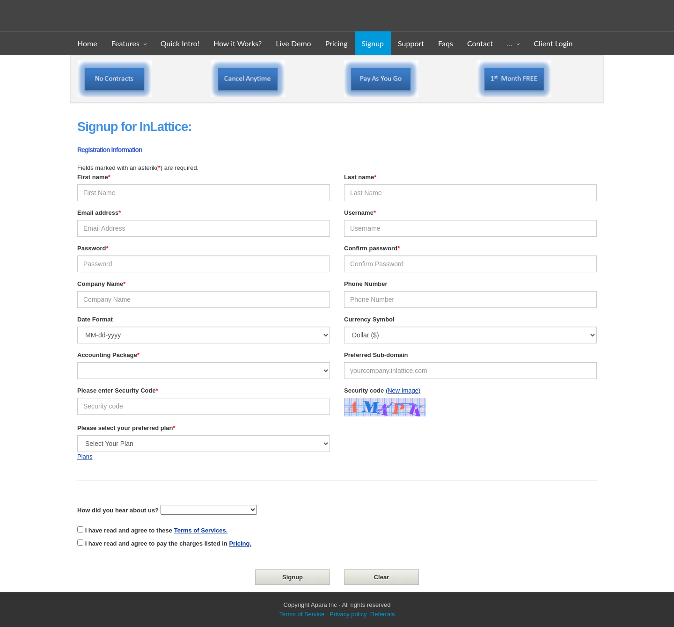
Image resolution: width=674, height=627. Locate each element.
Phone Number (365, 283)
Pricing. (240, 543)
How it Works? (237, 43)
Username (359, 212)
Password (91, 248)
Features (125, 43)
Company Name (100, 283)
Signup (373, 43)
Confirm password (370, 248)
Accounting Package (107, 354)
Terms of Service (301, 614)
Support (411, 43)
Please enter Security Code (116, 390)
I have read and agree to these (156, 530)
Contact (480, 43)
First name (92, 177)
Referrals (382, 614)
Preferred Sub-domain (376, 354)
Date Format (95, 319)
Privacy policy (347, 614)
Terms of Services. (201, 530)
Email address (97, 212)
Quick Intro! (180, 43)
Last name (359, 177)
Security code (364, 390)
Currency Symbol (369, 319)
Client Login (553, 43)
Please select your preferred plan (125, 427)
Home (87, 43)
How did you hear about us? (118, 510)
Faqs (445, 43)
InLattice (190, 9)
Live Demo (293, 43)
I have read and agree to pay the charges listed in (168, 543)
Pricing (336, 43)
